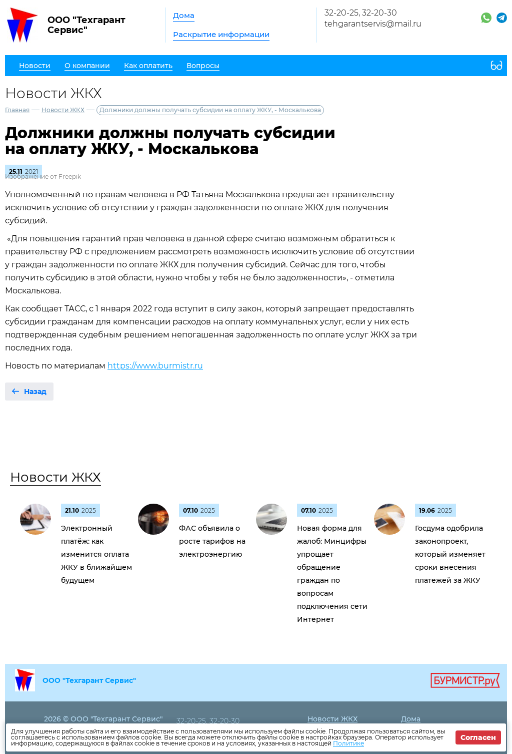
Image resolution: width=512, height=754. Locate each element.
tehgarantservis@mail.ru (373, 24)
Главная (17, 110)
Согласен (478, 737)
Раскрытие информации (221, 34)
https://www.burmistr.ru (155, 365)
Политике (348, 743)
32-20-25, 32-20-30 (360, 13)
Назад (35, 391)
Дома (183, 15)
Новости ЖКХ (63, 110)
